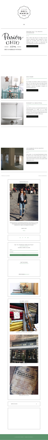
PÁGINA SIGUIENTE (5, 175)
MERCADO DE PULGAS (24, 395)
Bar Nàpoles (24, 363)
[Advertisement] (24, 66)
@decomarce (26, 274)
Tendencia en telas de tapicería (24, 332)
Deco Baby (29, 76)
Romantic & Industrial (34, 103)
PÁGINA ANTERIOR (43, 175)
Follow (24, 230)
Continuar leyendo (32, 46)
